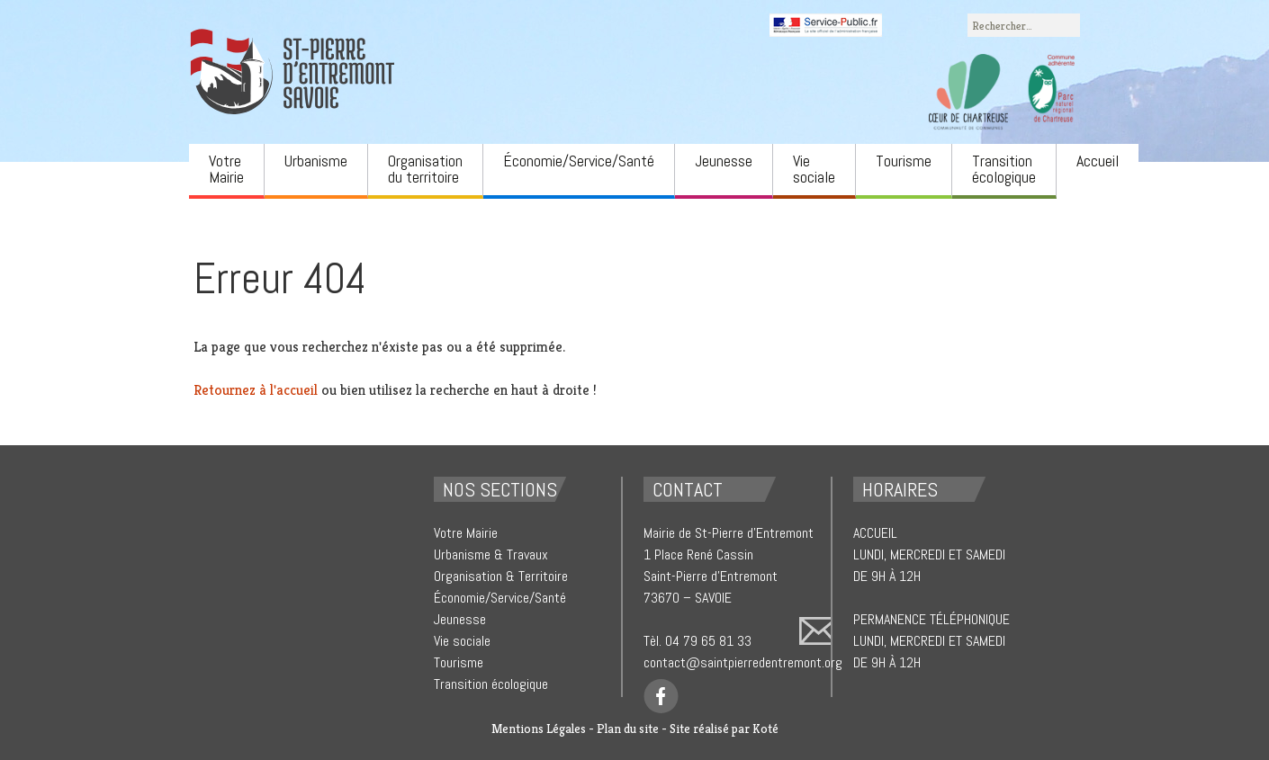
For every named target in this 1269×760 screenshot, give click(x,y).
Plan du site (628, 728)
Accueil (1097, 160)
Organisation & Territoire (501, 576)
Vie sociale (814, 168)
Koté (765, 728)
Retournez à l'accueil (256, 389)
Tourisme (904, 160)
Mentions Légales (538, 728)
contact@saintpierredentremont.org (743, 662)
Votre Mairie (226, 168)
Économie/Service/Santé (578, 160)
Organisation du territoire (425, 168)
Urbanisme (315, 160)
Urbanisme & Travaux (491, 554)
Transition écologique (1004, 168)
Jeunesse (723, 160)
